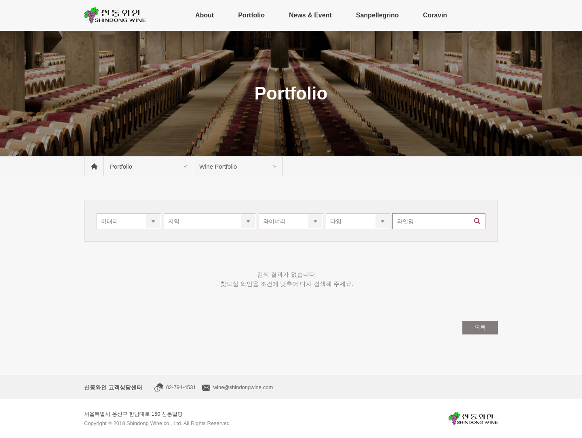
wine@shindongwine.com (243, 387)
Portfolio (251, 15)
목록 (480, 327)
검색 (477, 221)
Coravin (435, 15)
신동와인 (115, 15)
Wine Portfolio (218, 166)
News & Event (310, 15)
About (204, 15)
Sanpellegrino (377, 15)
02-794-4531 (181, 387)
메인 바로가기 (93, 166)
